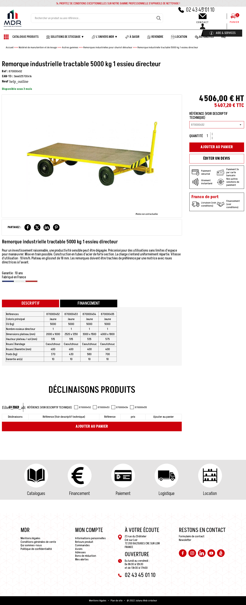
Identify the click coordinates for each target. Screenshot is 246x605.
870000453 (101, 407)
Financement (79, 493)
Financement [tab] (89, 303)
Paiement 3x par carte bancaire (228, 172)
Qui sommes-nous (31, 545)
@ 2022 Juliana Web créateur (142, 600)
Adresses (80, 552)
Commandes (82, 545)
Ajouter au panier (92, 426)
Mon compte (89, 530)
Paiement (123, 493)
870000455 (138, 407)
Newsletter (185, 540)
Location (210, 493)
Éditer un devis (216, 158)
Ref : (5, 71)
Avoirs (78, 549)
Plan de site (116, 600)
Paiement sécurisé (201, 172)
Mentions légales (30, 538)
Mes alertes (81, 559)
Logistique (166, 493)
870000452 (82, 407)
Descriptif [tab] (31, 303)
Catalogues (36, 493)
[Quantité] (209, 136)
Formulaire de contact (191, 536)
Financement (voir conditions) (228, 204)
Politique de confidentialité (36, 549)
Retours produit (84, 542)
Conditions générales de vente (38, 542)
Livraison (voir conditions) (204, 204)
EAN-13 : (7, 76)
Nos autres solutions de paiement (228, 182)
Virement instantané (202, 182)
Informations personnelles (90, 538)
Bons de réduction (85, 556)
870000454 (119, 407)
